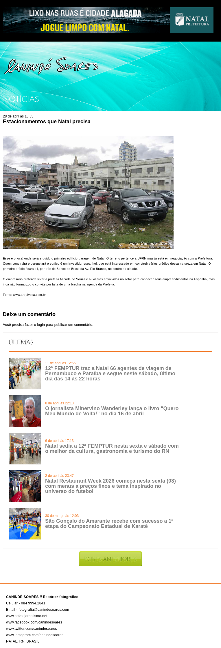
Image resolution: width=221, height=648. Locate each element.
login (41, 325)
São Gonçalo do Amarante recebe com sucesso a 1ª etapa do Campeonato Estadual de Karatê (109, 523)
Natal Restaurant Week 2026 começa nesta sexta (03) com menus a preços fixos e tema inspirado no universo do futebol (110, 486)
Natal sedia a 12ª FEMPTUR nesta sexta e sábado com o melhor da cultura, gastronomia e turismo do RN (112, 448)
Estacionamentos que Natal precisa (47, 121)
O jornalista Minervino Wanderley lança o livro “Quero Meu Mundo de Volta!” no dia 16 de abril (111, 411)
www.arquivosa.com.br (29, 294)
